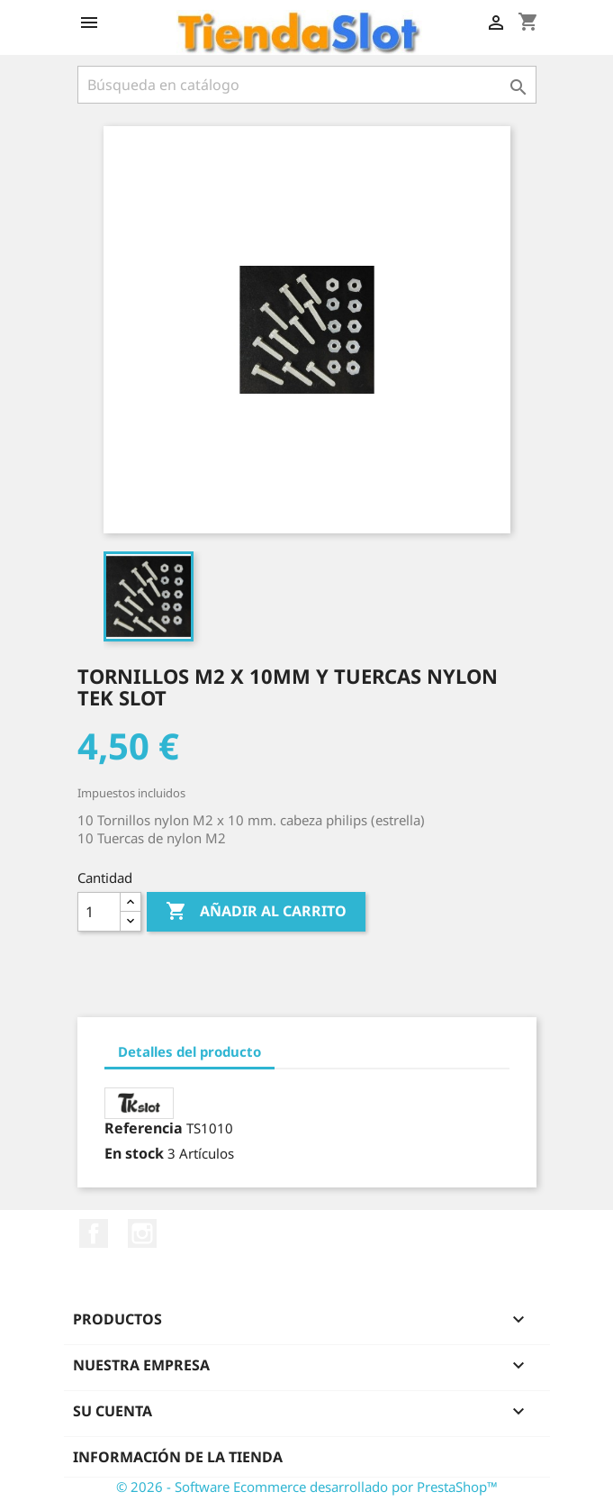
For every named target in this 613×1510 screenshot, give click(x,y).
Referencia (143, 1128)
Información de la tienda (178, 1457)
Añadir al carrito (256, 911)
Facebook (93, 1233)
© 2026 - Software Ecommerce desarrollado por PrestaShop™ (307, 1487)
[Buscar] (306, 85)
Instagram (142, 1233)
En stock (134, 1153)
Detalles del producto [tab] (189, 1051)
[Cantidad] (99, 912)
